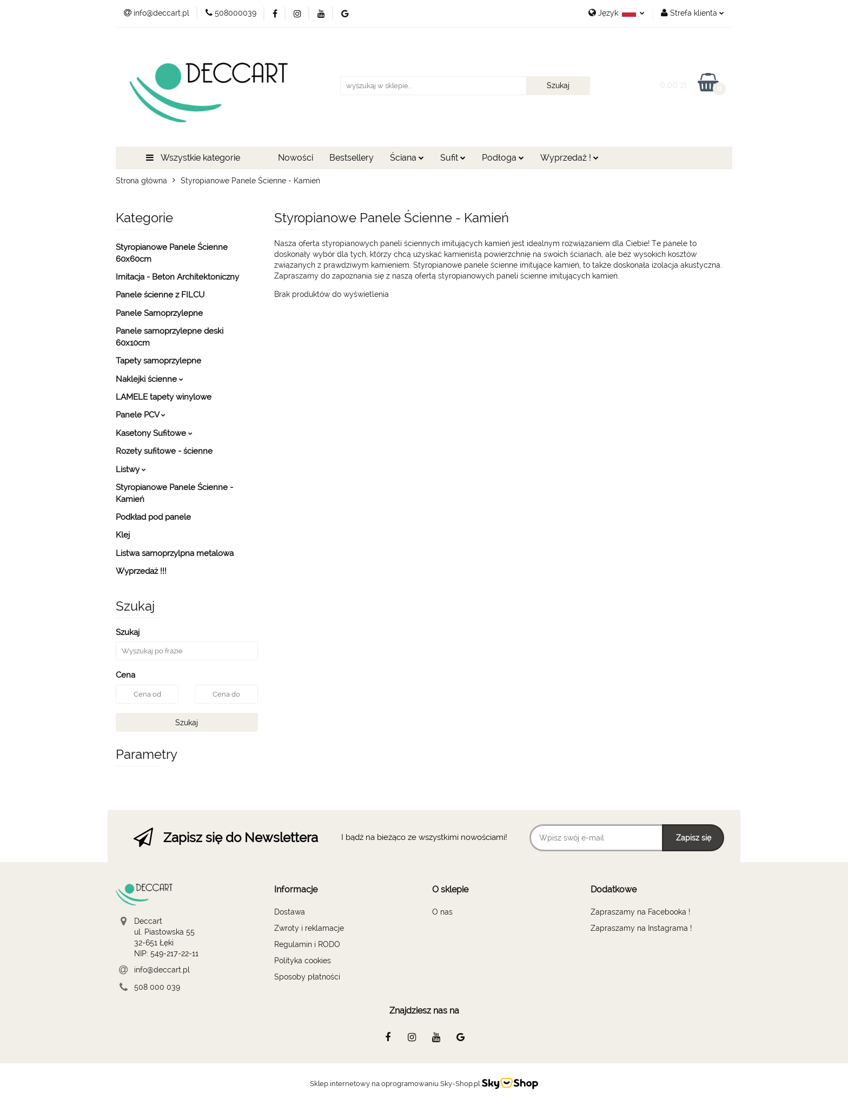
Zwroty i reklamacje (309, 928)
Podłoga (503, 158)
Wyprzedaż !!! (141, 571)
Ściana (407, 158)
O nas (442, 912)
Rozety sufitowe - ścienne (164, 451)
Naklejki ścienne (149, 379)
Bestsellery (351, 158)
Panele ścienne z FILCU (160, 295)
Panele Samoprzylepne (159, 313)
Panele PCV (140, 415)
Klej (123, 535)
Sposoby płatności (307, 976)
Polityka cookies (302, 960)
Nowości (295, 158)
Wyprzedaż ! (569, 158)
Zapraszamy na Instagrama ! (641, 928)
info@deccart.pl (162, 969)
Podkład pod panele (153, 517)
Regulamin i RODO (307, 944)
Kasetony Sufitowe (154, 433)
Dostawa (289, 912)
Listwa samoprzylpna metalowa (175, 553)
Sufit (453, 158)
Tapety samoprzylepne (158, 361)
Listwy (131, 469)
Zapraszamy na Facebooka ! (640, 912)
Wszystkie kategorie (193, 158)
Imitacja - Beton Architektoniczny (177, 277)
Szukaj (186, 722)
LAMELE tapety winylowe (163, 397)
